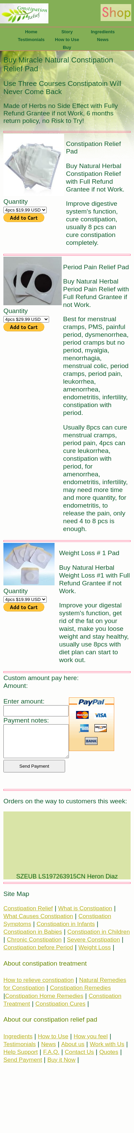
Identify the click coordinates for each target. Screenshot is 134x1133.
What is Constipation (85, 908)
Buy (67, 47)
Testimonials (31, 39)
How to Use (67, 39)
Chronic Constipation (34, 939)
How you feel (91, 1036)
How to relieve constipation (38, 979)
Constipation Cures (60, 1003)
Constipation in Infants (65, 923)
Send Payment (22, 1059)
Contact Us (79, 1051)
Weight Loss (94, 947)
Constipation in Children (98, 931)
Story (67, 31)
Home (31, 31)
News (103, 39)
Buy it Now (61, 1059)
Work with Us (107, 1044)
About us (73, 1044)
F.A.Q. (51, 1051)
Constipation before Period (38, 947)
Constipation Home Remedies (44, 995)
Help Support (20, 1051)
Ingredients (103, 31)
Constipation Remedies (80, 987)
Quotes (108, 1051)
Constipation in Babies (32, 931)
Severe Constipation (93, 939)
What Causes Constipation (38, 916)
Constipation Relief (28, 908)
